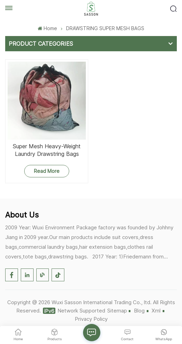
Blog (139, 310)
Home (47, 28)
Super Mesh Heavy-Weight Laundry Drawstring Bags (47, 150)
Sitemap (117, 310)
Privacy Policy (91, 319)
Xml (156, 310)
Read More (47, 171)
